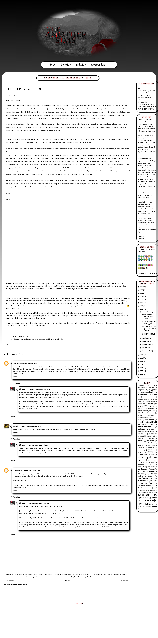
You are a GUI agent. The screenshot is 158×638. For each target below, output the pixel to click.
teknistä (151, 471)
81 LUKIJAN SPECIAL (148, 334)
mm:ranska (153, 434)
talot (152, 469)
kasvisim (152, 411)
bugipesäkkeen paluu (27, 339)
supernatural (152, 467)
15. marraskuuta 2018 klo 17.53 (26, 363)
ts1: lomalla (153, 481)
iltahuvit (151, 408)
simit (142, 462)
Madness (22, 389)
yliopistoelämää (151, 506)
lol (152, 424)
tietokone (150, 476)
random (151, 454)
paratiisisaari (150, 441)
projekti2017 (141, 447)
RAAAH (150, 452)
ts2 (142, 483)
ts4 (156, 485)
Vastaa (15, 377)
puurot (140, 450)
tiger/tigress (143, 478)
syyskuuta (146, 338)
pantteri (140, 441)
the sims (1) (142, 474)
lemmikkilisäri (152, 422)
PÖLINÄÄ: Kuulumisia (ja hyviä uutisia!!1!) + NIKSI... (149, 329)
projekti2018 (151, 447)
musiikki (140, 438)
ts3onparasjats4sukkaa (144, 485)
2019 (142, 306)
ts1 (147, 481)
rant (139, 457)
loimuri (144, 424)
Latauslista (66, 64)
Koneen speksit (98, 64)
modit (142, 436)
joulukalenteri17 (143, 411)
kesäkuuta (146, 341)
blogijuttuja (153, 390)
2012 (142, 371)
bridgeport (144, 392)
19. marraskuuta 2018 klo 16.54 (39, 389)
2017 (142, 355)
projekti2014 (151, 445)
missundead (141, 431)
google (140, 406)
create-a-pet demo (149, 397)
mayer (152, 429)
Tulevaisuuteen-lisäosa (145, 492)
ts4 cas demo (146, 488)
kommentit (141, 415)
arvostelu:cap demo (143, 385)
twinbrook (56, 339)
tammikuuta (146, 351)
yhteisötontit (148, 504)
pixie (152, 443)
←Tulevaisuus (9, 581)
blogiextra (17, 339)
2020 (142, 303)
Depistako (16, 470)
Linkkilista (81, 64)
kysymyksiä (151, 415)
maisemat (141, 429)
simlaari (151, 462)
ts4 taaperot (151, 490)
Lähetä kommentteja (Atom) (17, 585)
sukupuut (141, 467)
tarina (139, 471)
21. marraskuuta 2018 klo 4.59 (39, 445)
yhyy (139, 506)
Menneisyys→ (126, 581)
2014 (142, 364)
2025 (142, 290)
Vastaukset (16, 383)
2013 (142, 368)
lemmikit (141, 422)
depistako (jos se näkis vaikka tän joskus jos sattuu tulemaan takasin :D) (147, 401)
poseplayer (141, 445)
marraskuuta (146, 312)
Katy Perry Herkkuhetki (146, 413)
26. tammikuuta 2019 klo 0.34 (39, 503)
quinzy (140, 452)
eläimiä (150, 404)
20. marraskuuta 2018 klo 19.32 (30, 426)
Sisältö (53, 64)
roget (36, 339)
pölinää (149, 450)
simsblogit (141, 464)
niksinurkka (150, 438)
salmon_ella (153, 460)
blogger (151, 387)
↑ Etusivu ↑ (67, 581)
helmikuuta (146, 348)
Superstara (144, 469)
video (61, 339)
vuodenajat (151, 500)
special (48, 339)
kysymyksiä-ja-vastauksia (145, 417)
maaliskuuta (146, 344)
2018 (142, 309)
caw (139, 397)
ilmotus (140, 408)
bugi (151, 392)
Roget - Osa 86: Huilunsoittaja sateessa (147, 317)
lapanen (140, 420)
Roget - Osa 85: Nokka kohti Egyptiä (149, 323)
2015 (142, 361)
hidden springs (149, 406)
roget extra (41, 339)
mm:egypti (150, 431)
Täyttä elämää (143, 498)
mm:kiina (141, 434)
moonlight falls (150, 436)
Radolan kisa (142, 454)
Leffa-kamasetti (149, 420)
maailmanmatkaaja (145, 426)
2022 (142, 296)
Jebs (14, 363)
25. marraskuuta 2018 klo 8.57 (30, 470)
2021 (142, 299)
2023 (142, 293)
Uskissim (16, 426)
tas (145, 471)
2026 (142, 287)
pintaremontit (142, 443)
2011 (142, 374)
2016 (142, 358)
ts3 (51, 339)
